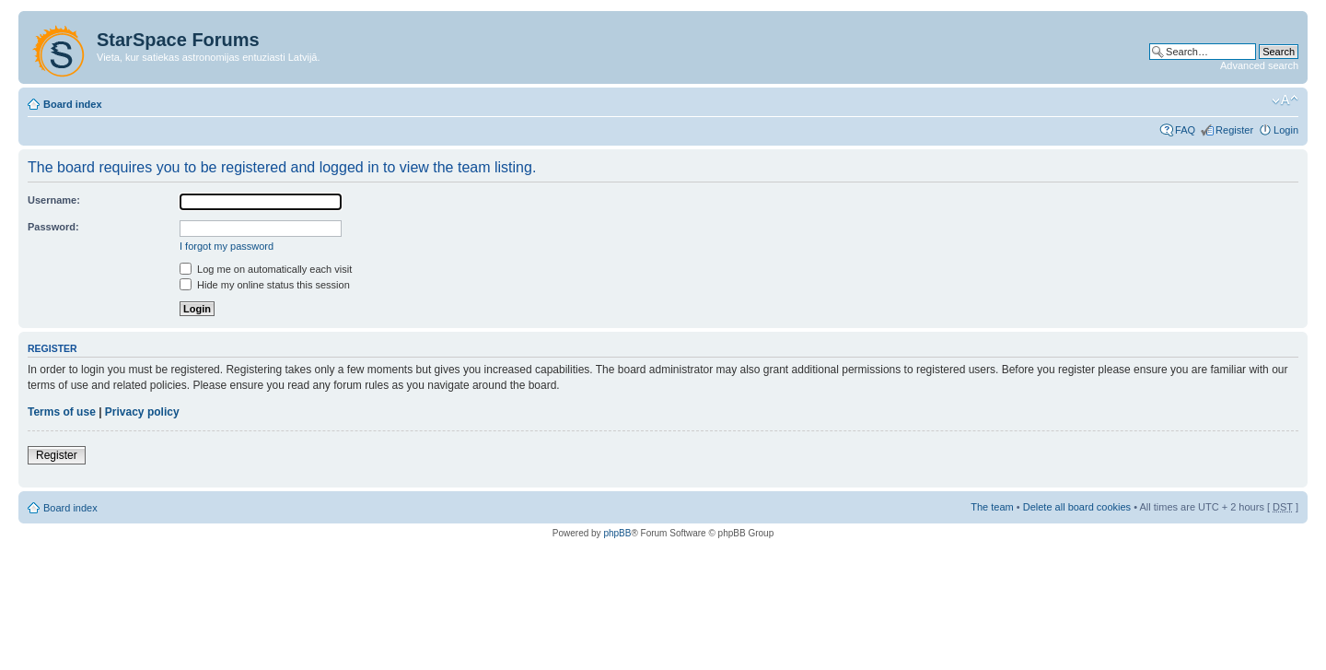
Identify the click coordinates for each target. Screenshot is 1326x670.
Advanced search (1259, 65)
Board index (72, 104)
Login (1286, 129)
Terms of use (62, 412)
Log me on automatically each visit (266, 269)
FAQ (1185, 129)
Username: (54, 200)
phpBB (617, 533)
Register (1234, 129)
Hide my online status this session (265, 284)
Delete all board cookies (1077, 506)
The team (992, 506)
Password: (53, 226)
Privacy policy (142, 412)
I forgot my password (226, 246)
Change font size (1285, 100)
